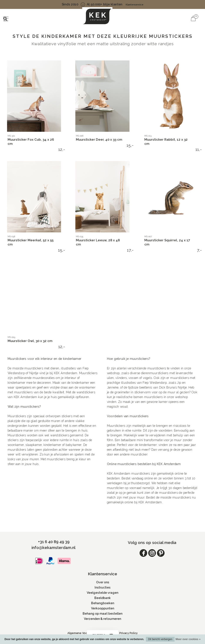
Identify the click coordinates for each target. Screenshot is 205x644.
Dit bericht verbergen (160, 639)
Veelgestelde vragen (102, 592)
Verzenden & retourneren (102, 619)
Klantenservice (134, 4)
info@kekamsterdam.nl (53, 547)
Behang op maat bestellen (102, 613)
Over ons (102, 582)
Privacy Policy (128, 633)
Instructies (102, 587)
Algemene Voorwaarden (84, 633)
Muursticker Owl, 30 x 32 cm (30, 341)
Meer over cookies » (188, 639)
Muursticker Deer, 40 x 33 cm (99, 140)
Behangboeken (102, 603)
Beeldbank (102, 598)
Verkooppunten (102, 608)
